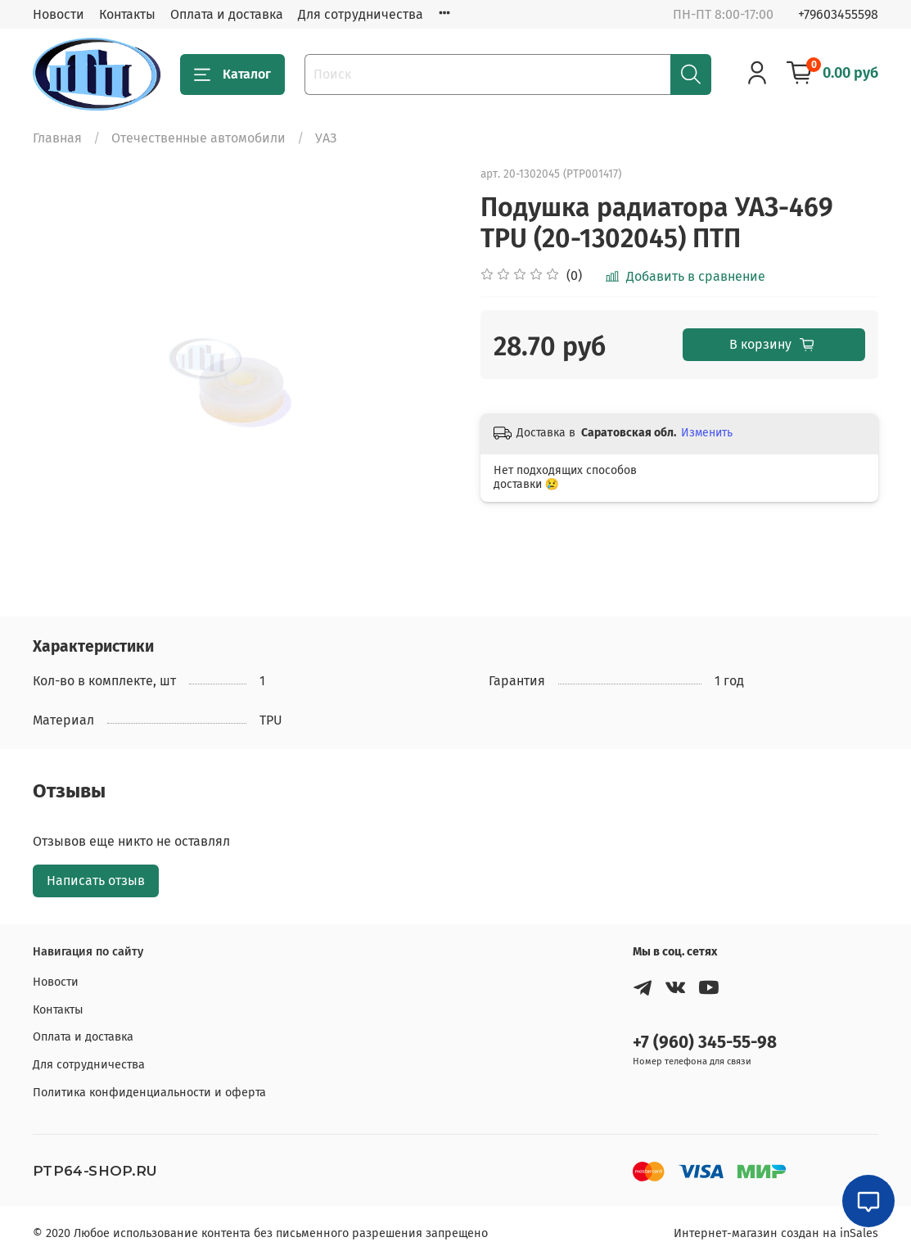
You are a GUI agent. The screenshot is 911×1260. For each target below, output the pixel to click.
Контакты (127, 14)
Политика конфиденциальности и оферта (149, 1093)
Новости (58, 14)
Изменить (707, 433)
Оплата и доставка (226, 14)
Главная (57, 138)
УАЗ (325, 138)
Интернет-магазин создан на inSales (776, 1233)
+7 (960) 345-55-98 (705, 1042)
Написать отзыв (96, 880)
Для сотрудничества (360, 14)
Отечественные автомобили (198, 138)
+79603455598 (838, 14)
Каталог (232, 74)
